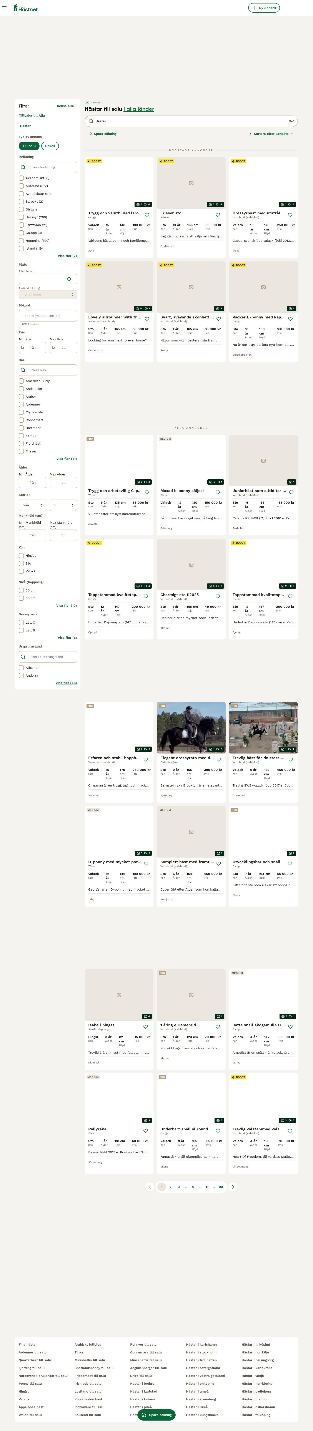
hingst (24, 1391)
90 (221, 1187)
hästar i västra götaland (205, 1376)
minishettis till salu (90, 1360)
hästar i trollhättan (201, 1360)
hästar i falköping (256, 1415)
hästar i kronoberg (201, 1399)
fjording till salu (32, 1368)
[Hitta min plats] (69, 279)
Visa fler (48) (66, 683)
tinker (80, 1352)
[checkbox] (21, 178)
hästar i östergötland (203, 1368)
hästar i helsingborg (258, 1360)
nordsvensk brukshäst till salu (43, 1376)
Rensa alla (65, 106)
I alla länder (138, 109)
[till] (63, 347)
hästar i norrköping (257, 1384)
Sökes (50, 146)
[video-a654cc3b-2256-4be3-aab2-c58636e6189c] (263, 728)
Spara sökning (103, 134)
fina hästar (28, 1345)
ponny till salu (30, 1384)
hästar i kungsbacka (202, 1415)
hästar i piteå (141, 1407)
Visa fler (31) (67, 459)
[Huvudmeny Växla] (4, 7)
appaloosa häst (31, 1407)
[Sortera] (271, 133)
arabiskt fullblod (88, 1345)
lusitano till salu (88, 1391)
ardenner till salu (33, 1352)
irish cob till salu (88, 1384)
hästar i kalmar (142, 1399)
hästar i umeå (197, 1391)
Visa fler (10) (66, 606)
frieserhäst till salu (90, 1376)
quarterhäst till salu (35, 1360)
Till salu (29, 146)
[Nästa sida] (233, 1187)
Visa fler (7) (67, 256)
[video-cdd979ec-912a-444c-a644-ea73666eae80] (191, 728)
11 (207, 1187)
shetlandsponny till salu (94, 1368)
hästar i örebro (142, 1384)
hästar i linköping (256, 1345)
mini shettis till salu (146, 1360)
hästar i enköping (200, 1384)
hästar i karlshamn (201, 1345)
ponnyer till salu (143, 1345)
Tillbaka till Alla (32, 116)
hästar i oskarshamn (258, 1407)
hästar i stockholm (201, 1352)
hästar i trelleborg (256, 1391)
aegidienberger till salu (148, 1368)
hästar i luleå (197, 1407)
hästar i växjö (253, 1376)
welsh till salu (30, 1415)
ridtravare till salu (89, 1407)
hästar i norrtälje (255, 1352)
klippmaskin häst (88, 1399)
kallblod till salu (88, 1415)
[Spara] (147, 214)
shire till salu (141, 1376)
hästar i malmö (254, 1399)
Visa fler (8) (67, 638)
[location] (48, 279)
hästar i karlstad (143, 1391)
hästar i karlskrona (257, 1368)
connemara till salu (146, 1352)
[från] (32, 347)
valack (24, 1399)
